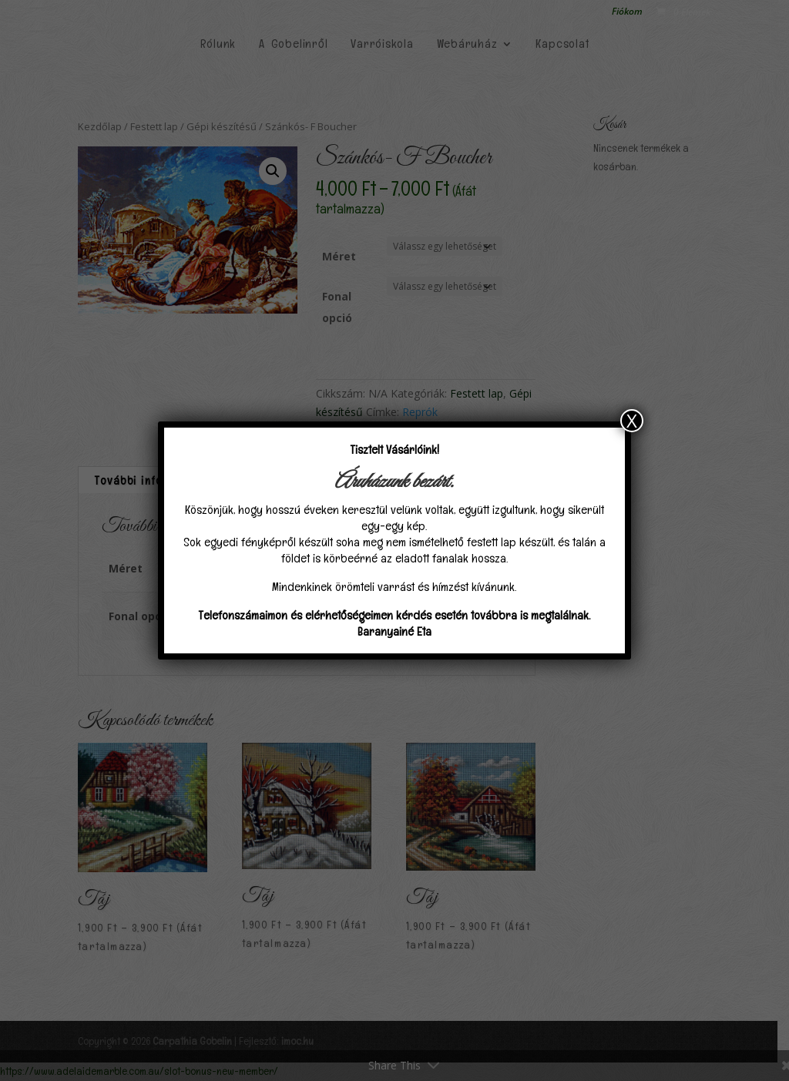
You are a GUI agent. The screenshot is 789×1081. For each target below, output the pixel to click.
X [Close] (631, 420)
